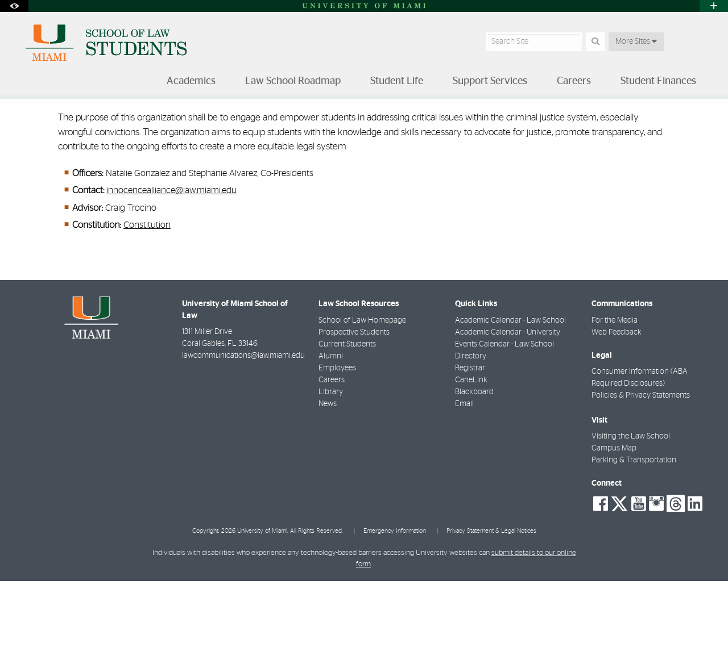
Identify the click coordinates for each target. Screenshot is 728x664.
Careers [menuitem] (574, 81)
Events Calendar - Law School (504, 427)
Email (464, 487)
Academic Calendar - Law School (510, 403)
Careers (331, 463)
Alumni (330, 439)
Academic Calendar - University (507, 415)
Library (330, 475)
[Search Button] (595, 41)
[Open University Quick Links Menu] (714, 6)
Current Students (347, 427)
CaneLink (471, 463)
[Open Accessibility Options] (14, 6)
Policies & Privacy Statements (641, 478)
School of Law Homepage (362, 403)
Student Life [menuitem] (396, 81)
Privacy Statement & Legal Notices (491, 614)
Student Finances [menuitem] (658, 81)
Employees (337, 451)
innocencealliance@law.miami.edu (171, 273)
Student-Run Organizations (153, 122)
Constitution (147, 307)
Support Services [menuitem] (490, 81)
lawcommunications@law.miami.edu (243, 438)
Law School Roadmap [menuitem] (293, 81)
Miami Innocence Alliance (254, 122)
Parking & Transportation (634, 543)
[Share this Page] (704, 116)
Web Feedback (617, 415)
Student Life (71, 122)
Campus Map (614, 531)
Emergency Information (394, 614)
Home (24, 122)
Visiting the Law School (631, 519)
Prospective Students (354, 415)
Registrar (470, 451)
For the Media (615, 403)
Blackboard (474, 475)
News (327, 487)
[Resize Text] (677, 115)
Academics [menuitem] (191, 81)
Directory (470, 439)
